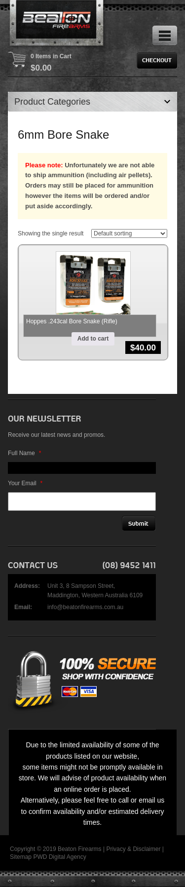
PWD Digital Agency (59, 856)
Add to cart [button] (93, 338)
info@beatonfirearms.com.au (85, 607)
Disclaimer (146, 849)
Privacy (115, 849)
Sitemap (21, 856)
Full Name (24, 453)
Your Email (25, 483)
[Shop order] (129, 233)
